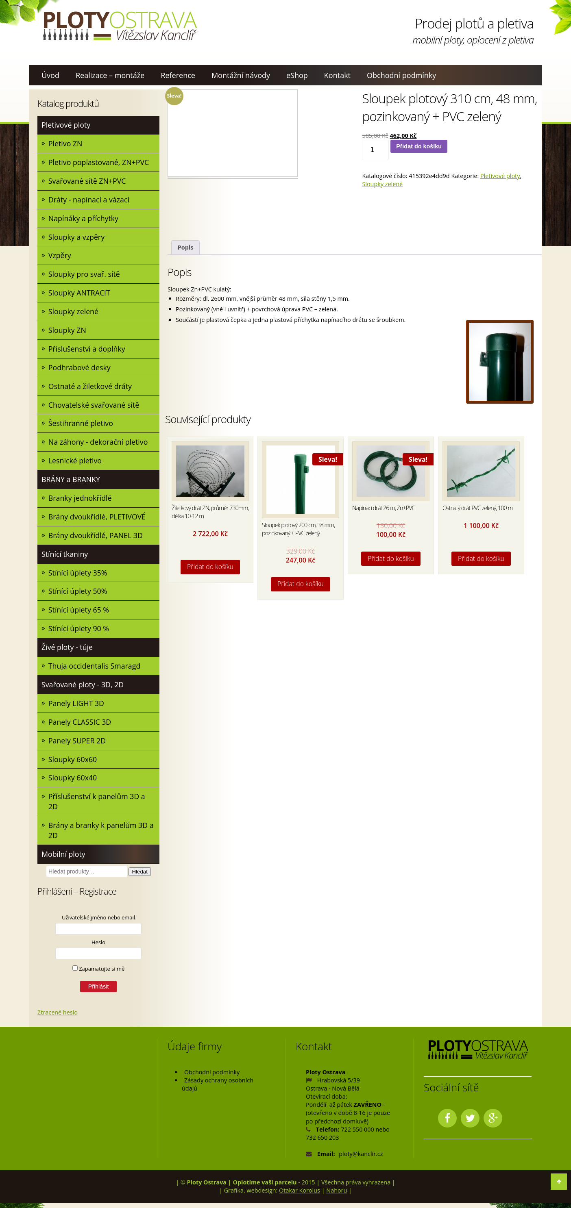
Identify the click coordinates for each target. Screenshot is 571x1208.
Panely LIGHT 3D (76, 707)
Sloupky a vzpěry (76, 237)
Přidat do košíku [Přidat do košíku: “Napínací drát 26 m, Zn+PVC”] (391, 558)
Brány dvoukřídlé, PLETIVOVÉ (97, 519)
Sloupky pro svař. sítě (84, 275)
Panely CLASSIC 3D (80, 725)
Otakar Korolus (299, 1195)
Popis (186, 247)
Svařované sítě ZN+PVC (87, 181)
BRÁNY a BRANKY (71, 482)
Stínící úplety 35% (78, 575)
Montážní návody (240, 75)
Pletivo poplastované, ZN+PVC (99, 162)
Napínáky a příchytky (83, 219)
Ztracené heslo (57, 1017)
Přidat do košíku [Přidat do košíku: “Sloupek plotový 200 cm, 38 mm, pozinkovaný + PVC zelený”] (300, 583)
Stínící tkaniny (65, 557)
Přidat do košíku (419, 146)
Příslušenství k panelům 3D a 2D (97, 806)
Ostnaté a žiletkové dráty (90, 388)
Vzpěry (60, 256)
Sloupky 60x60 (73, 763)
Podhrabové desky (79, 369)
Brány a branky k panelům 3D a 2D (101, 835)
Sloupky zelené (73, 312)
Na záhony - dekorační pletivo (98, 444)
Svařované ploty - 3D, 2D (83, 688)
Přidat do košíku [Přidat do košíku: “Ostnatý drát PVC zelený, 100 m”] (481, 558)
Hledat (140, 876)
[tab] (185, 247)
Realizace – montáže (110, 75)
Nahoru (336, 1195)
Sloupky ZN (67, 331)
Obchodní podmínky (401, 75)
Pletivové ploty (66, 125)
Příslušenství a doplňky (87, 350)
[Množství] (375, 150)
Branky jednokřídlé (80, 500)
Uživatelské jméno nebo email (98, 922)
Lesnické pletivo (75, 463)
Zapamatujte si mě (98, 973)
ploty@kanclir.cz (361, 1158)
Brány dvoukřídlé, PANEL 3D (96, 538)
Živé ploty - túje (67, 650)
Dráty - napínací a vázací (89, 200)
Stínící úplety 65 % (79, 613)
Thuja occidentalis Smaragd (95, 669)
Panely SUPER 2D (77, 744)
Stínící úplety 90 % (79, 632)
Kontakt (337, 75)
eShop (297, 75)
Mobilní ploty (63, 859)
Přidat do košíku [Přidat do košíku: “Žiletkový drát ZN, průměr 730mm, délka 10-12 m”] (210, 566)
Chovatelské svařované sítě (94, 406)
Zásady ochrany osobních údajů (217, 1089)
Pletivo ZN (65, 143)
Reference (178, 75)
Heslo (98, 947)
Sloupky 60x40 (73, 782)
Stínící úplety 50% (78, 594)
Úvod (50, 75)
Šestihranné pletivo (81, 425)
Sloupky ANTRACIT (79, 294)
